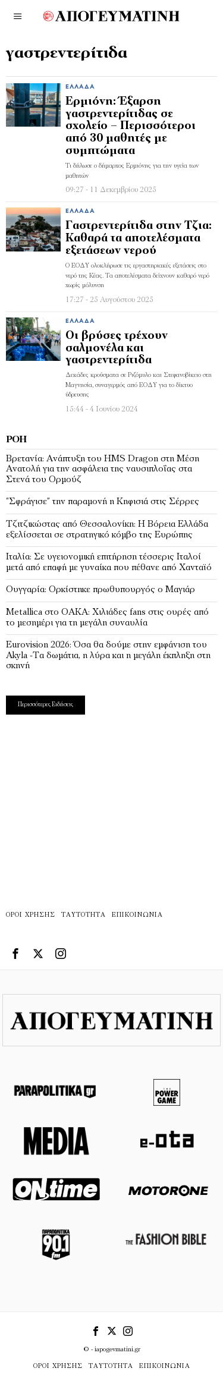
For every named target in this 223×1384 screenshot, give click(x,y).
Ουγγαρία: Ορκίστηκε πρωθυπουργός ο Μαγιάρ (100, 590)
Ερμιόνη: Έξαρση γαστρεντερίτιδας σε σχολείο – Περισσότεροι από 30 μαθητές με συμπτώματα (130, 127)
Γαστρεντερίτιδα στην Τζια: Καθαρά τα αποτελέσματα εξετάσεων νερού (138, 239)
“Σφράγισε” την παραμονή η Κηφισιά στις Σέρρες (102, 502)
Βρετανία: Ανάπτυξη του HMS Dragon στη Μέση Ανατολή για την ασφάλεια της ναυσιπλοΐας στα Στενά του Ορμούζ (102, 469)
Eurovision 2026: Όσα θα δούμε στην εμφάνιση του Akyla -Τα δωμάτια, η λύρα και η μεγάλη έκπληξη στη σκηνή (108, 655)
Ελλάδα (80, 87)
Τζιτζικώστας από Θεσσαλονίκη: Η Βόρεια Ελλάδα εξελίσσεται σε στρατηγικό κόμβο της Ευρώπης (107, 530)
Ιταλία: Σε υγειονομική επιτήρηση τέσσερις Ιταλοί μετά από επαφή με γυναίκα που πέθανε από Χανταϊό (109, 562)
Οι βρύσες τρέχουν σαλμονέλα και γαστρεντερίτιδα (116, 349)
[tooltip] (15, 953)
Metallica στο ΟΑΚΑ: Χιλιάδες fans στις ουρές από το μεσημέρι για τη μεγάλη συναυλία (107, 618)
